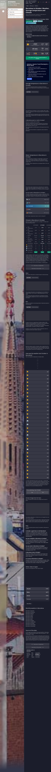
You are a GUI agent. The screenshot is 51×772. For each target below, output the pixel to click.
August (32, 657)
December (37, 657)
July (32, 655)
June (32, 654)
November (37, 655)
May (32, 653)
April (28, 657)
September (37, 653)
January (28, 653)
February (28, 654)
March (28, 655)
